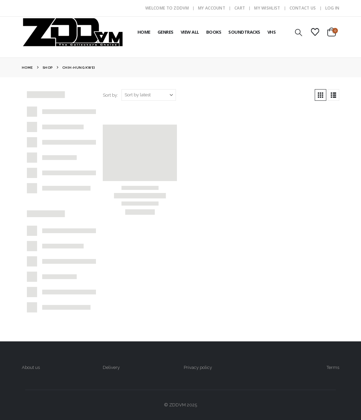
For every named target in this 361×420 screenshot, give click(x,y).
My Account (211, 8)
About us (31, 367)
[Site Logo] (73, 32)
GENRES (166, 32)
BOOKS (213, 32)
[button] (298, 32)
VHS (271, 32)
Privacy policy (198, 367)
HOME (143, 32)
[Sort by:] (148, 95)
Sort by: (110, 95)
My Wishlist (267, 8)
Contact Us (303, 8)
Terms (333, 367)
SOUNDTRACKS (244, 32)
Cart (239, 8)
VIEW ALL (190, 32)
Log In (332, 8)
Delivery (111, 367)
